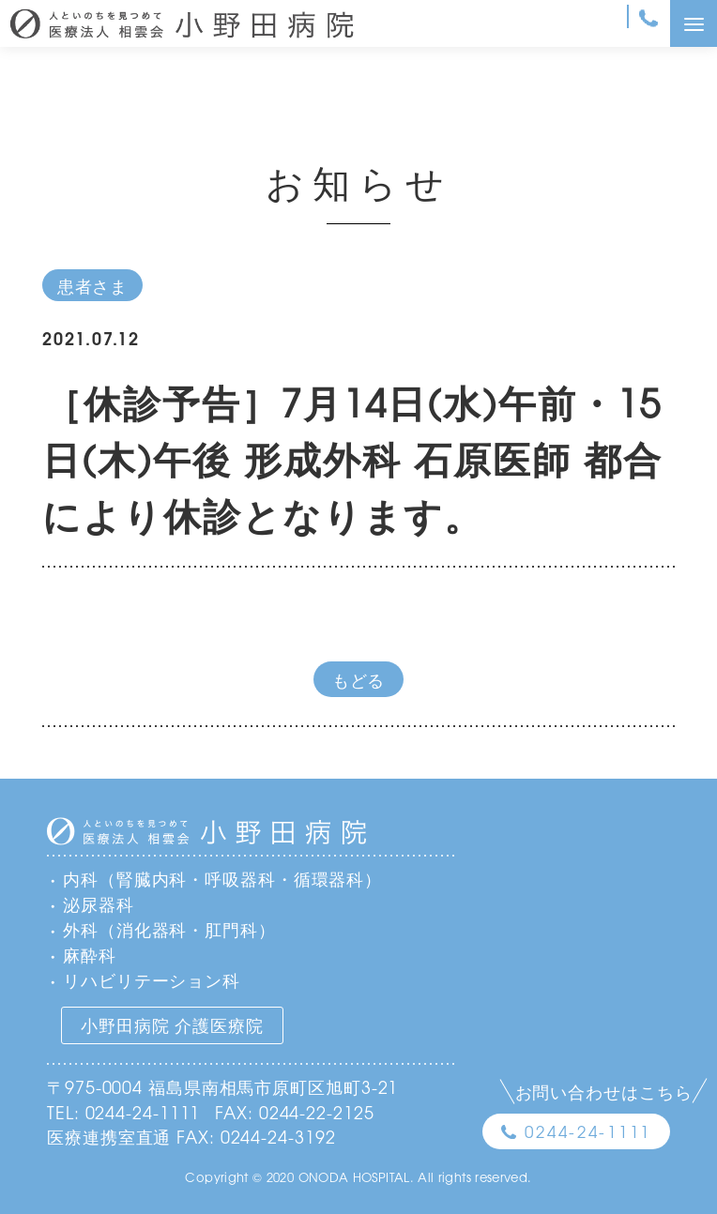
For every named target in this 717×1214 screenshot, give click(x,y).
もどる (359, 679)
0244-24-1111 (588, 1131)
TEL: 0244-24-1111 (123, 1112)
